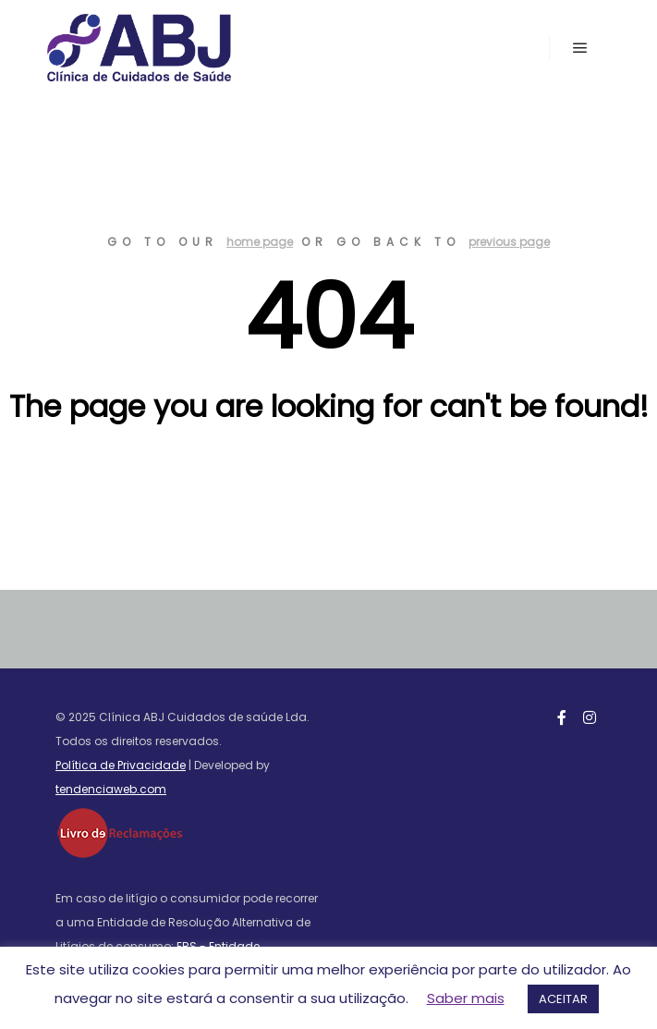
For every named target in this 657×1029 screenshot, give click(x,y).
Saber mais (466, 998)
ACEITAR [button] (563, 999)
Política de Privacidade (120, 765)
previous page (509, 242)
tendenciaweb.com (110, 789)
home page (259, 242)
